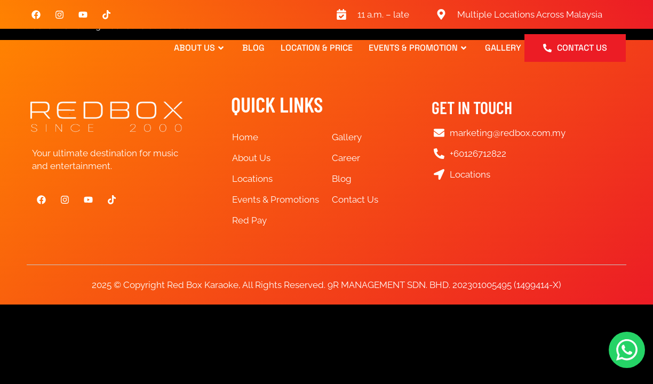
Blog (253, 47)
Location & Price (317, 47)
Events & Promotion (419, 47)
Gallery (503, 47)
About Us (200, 47)
